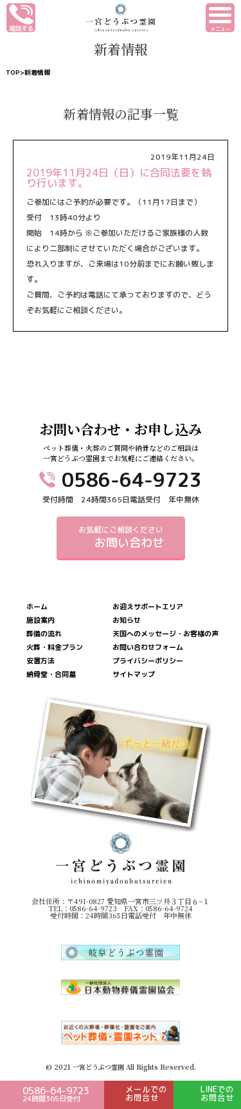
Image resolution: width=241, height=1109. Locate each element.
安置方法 (40, 661)
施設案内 (40, 620)
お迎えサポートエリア (147, 607)
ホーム (37, 607)
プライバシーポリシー (147, 661)
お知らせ (126, 620)
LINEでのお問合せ (217, 1093)
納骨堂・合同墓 (51, 674)
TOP (13, 72)
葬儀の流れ (44, 634)
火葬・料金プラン (54, 647)
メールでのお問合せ (146, 1093)
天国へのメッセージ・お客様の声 (165, 634)
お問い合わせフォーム (147, 647)
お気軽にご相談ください (121, 537)
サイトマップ (133, 674)
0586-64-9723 (132, 479)
